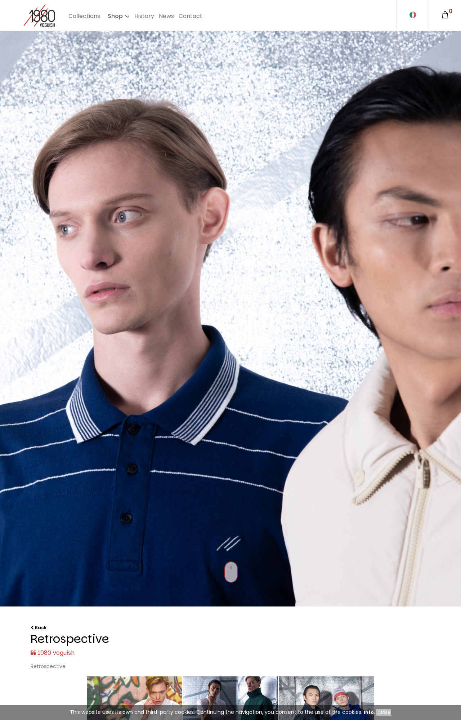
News (166, 16)
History (144, 16)
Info (369, 712)
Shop (115, 16)
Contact (190, 16)
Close (383, 712)
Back (38, 628)
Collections (84, 16)
